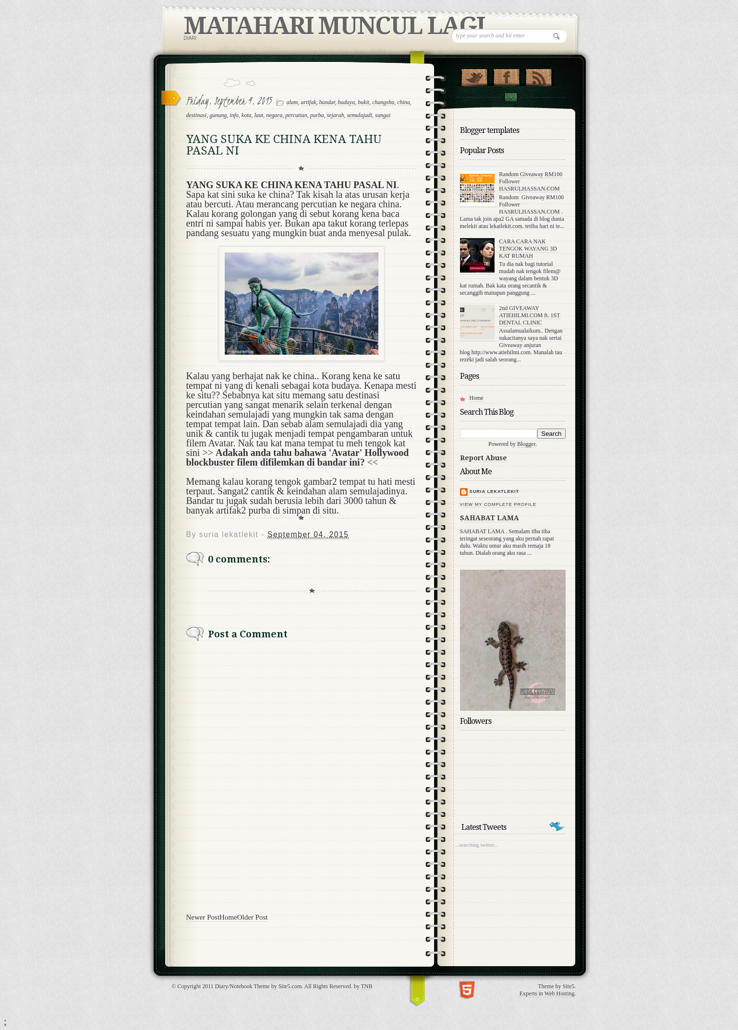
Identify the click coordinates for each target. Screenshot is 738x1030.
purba (317, 115)
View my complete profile (498, 504)
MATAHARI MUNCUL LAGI (334, 26)
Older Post (252, 917)
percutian (296, 115)
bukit (363, 102)
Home (228, 917)
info (234, 115)
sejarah (335, 115)
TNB (367, 986)
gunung (218, 115)
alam (292, 102)
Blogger (526, 444)
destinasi (196, 115)
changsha (383, 102)
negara (274, 115)
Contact (510, 97)
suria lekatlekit (495, 491)
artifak (308, 102)
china (403, 102)
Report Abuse (483, 458)
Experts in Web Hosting (547, 993)
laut (259, 115)
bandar (327, 102)
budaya (346, 102)
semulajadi (359, 115)
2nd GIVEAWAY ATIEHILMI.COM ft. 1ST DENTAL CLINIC (529, 315)
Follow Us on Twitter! (474, 75)
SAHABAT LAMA (489, 518)
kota (247, 115)
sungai (382, 115)
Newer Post (203, 917)
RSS (538, 75)
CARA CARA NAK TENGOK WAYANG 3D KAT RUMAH (528, 248)
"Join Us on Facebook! (506, 75)
